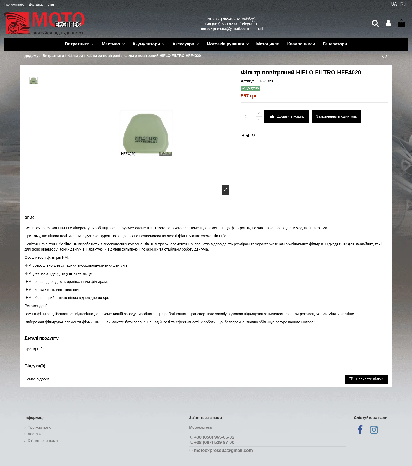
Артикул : (249, 81)
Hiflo (40, 349)
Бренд (30, 349)
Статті (51, 4)
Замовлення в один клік (336, 116)
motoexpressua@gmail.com (224, 28)
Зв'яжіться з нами (43, 440)
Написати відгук (366, 379)
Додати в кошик (287, 116)
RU (403, 4)
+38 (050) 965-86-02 (223, 19)
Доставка (36, 4)
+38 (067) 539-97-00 (221, 24)
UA (394, 4)
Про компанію (14, 4)
